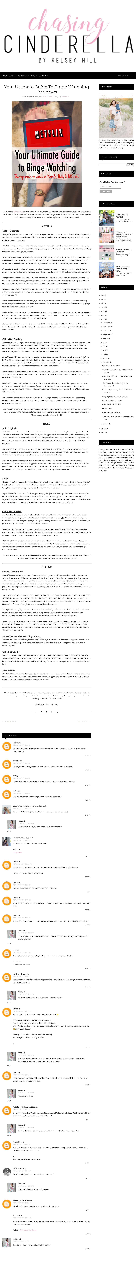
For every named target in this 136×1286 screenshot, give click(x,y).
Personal (66, 97)
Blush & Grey (107, 408)
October (106, 330)
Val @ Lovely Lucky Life (21, 974)
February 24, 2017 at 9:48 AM (22, 778)
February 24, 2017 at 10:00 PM (22, 1011)
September (107, 334)
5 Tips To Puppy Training (122, 216)
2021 (103, 303)
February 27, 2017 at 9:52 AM (22, 1203)
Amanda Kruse (18, 1142)
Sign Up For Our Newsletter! (112, 182)
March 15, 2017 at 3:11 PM (26, 994)
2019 (103, 311)
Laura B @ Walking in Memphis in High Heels (29, 806)
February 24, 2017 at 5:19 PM (22, 918)
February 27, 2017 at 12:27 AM (22, 1171)
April (104, 354)
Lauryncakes (17, 852)
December (107, 322)
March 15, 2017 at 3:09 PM (21, 1241)
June (104, 346)
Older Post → (84, 721)
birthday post (18, 212)
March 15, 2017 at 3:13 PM (26, 1127)
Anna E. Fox (17, 761)
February (106, 362)
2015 (103, 432)
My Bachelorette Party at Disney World (122, 269)
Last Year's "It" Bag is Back (111, 366)
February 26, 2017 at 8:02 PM (22, 1144)
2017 (103, 319)
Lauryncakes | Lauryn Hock (23, 838)
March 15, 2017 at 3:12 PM (26, 1055)
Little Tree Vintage (20, 1168)
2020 (103, 307)
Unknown (16, 743)
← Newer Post (9, 721)
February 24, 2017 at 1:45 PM (22, 885)
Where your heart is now (22, 1200)
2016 (103, 428)
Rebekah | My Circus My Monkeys (25, 1107)
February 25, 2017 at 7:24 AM (22, 1109)
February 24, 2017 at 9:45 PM (22, 976)
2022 (103, 299)
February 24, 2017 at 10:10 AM (22, 808)
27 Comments (47, 97)
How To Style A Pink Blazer (111, 404)
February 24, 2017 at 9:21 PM (22, 952)
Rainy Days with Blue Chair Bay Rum (114, 397)
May (104, 350)
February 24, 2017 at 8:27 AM (22, 745)
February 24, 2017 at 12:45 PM (22, 864)
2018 (103, 315)
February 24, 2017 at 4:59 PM (22, 900)
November (107, 326)
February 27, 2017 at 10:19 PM (22, 1218)
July (104, 342)
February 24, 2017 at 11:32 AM (22, 840)
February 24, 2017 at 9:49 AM (22, 793)
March (105, 358)
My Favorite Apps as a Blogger (123, 250)
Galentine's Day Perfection (111, 412)
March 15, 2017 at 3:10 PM (26, 823)
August (105, 338)
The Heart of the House (28, 1230)
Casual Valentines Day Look (112, 400)
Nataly (15, 776)
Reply (87, 755)
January (105, 424)
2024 (103, 295)
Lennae (16, 950)
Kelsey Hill (21, 821)
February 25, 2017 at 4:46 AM (22, 1075)
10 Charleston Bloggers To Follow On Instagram (124, 234)
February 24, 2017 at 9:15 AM (22, 763)
